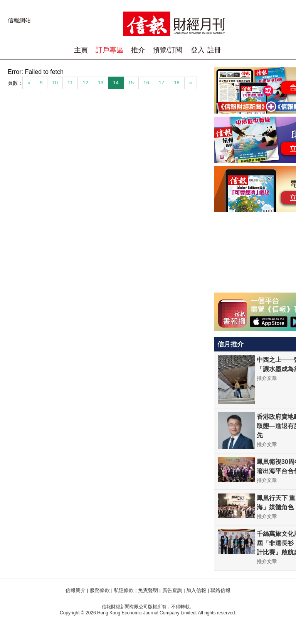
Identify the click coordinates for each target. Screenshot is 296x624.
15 (131, 82)
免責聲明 (148, 590)
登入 (198, 50)
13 (100, 82)
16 (146, 82)
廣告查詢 (172, 590)
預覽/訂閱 (167, 50)
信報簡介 (76, 590)
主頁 (81, 50)
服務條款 (100, 590)
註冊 (214, 50)
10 (54, 82)
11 (70, 82)
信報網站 (19, 20)
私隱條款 (124, 590)
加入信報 (196, 590)
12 (85, 82)
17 (161, 82)
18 (176, 82)
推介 (138, 50)
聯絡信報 (220, 590)
